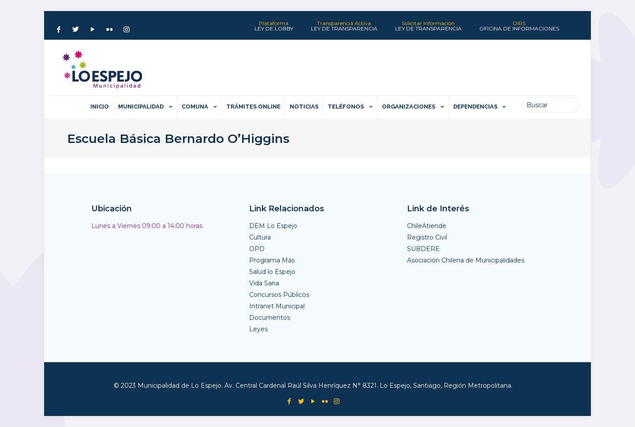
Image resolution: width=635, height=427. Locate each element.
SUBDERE (423, 249)
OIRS (519, 26)
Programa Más (272, 260)
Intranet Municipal (277, 306)
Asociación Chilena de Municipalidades (465, 260)
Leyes (258, 329)
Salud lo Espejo (272, 272)
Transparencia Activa (344, 26)
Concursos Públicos (279, 295)
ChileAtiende (426, 226)
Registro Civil (427, 237)
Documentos (269, 318)
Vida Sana (264, 283)
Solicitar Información (428, 26)
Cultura (260, 237)
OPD (257, 249)
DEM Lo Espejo (273, 226)
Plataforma (273, 26)
